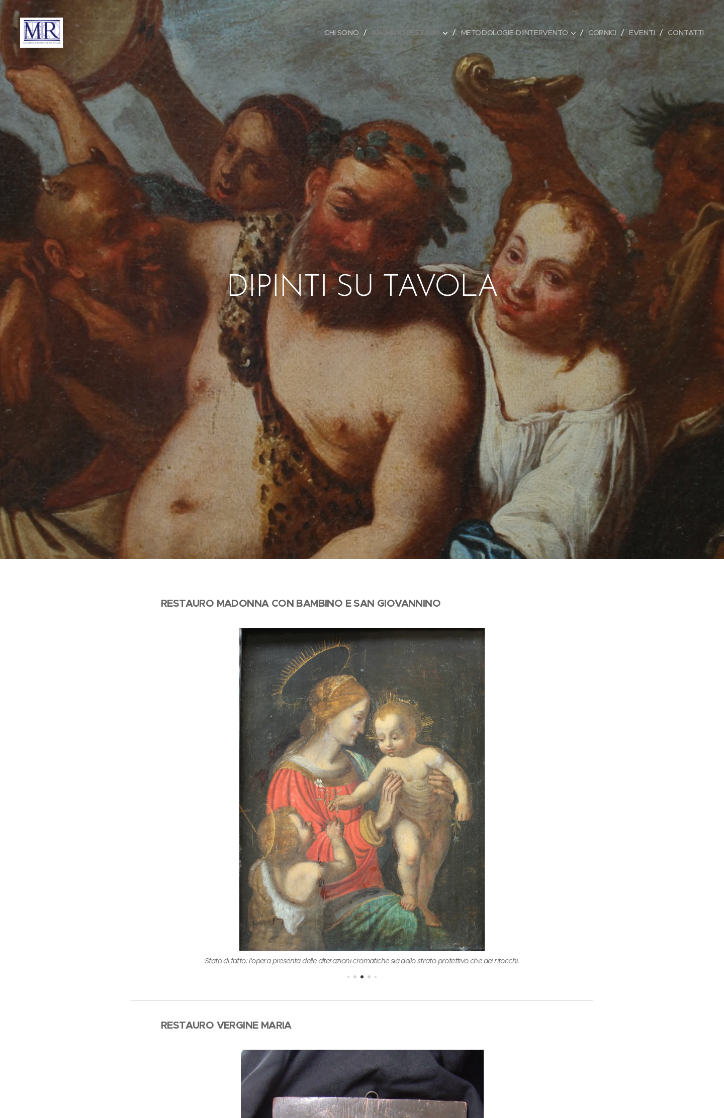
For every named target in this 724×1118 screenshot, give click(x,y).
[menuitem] (331, 32)
